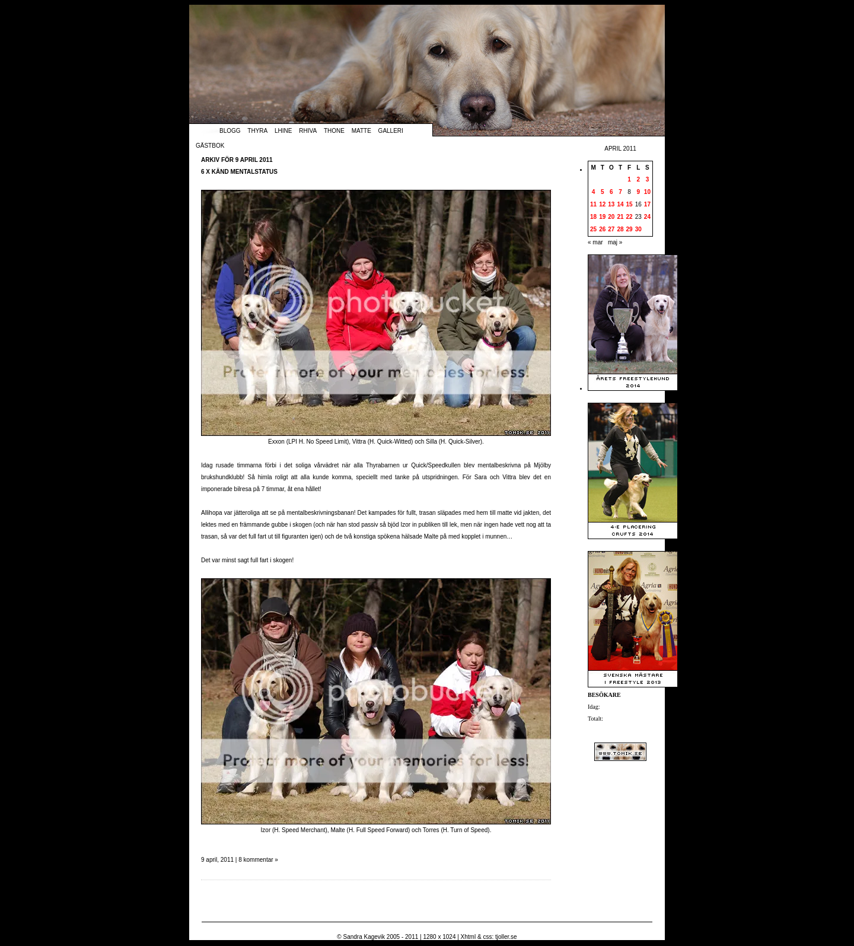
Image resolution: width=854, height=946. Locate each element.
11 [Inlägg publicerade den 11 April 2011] (593, 204)
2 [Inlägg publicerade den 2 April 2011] (638, 179)
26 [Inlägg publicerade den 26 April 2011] (602, 229)
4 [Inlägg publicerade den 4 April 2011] (593, 192)
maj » (615, 242)
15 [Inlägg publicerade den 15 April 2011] (629, 204)
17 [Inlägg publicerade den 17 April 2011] (647, 204)
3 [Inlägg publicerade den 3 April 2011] (647, 179)
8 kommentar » (258, 859)
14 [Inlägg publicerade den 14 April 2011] (620, 204)
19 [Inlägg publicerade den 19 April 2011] (602, 217)
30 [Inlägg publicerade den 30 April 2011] (638, 229)
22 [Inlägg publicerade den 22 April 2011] (629, 217)
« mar (595, 242)
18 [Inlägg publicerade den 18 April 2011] (593, 217)
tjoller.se (506, 937)
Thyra (257, 131)
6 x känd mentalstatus (239, 171)
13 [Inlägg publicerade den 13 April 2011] (611, 204)
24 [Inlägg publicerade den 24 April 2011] (647, 217)
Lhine (283, 131)
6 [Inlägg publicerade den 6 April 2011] (611, 192)
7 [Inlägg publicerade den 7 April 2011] (620, 192)
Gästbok (210, 145)
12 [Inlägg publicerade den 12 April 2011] (602, 204)
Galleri (390, 131)
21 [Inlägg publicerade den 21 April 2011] (620, 217)
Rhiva (308, 131)
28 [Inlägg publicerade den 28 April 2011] (620, 229)
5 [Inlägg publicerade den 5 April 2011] (602, 192)
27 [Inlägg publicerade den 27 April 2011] (611, 229)
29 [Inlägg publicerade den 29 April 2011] (629, 229)
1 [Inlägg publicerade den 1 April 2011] (629, 179)
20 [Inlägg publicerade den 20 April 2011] (611, 217)
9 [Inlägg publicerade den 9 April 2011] (638, 192)
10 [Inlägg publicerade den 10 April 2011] (647, 192)
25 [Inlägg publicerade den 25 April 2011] (593, 229)
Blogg (230, 131)
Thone (334, 131)
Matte (361, 131)
